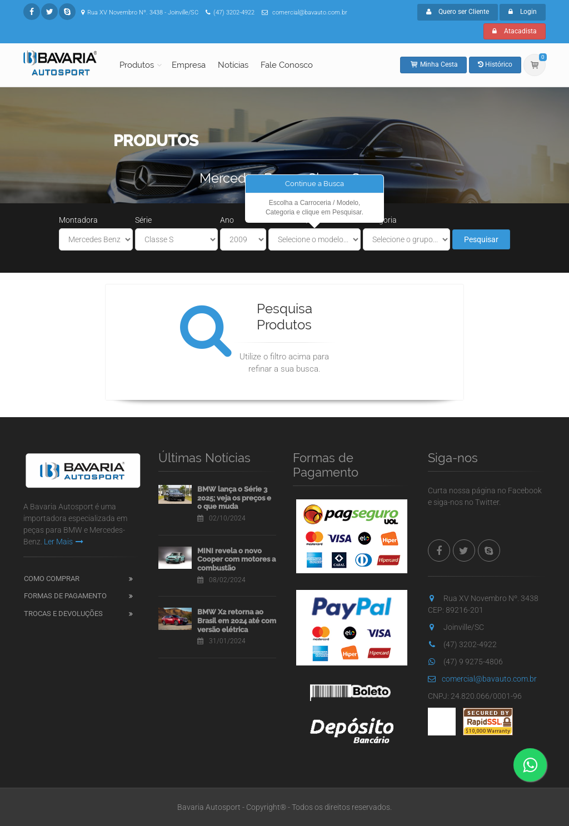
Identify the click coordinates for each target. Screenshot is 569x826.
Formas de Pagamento (65, 596)
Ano (227, 220)
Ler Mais (63, 541)
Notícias (233, 65)
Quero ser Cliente (457, 12)
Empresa (189, 65)
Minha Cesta (433, 64)
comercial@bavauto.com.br (482, 678)
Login (522, 12)
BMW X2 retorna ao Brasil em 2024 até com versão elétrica (236, 620)
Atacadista (514, 31)
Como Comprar (51, 578)
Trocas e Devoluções (63, 613)
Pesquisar (481, 239)
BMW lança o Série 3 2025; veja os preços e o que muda (234, 497)
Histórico (495, 64)
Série (143, 220)
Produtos (136, 65)
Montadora (78, 220)
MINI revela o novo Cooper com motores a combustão (236, 559)
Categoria (380, 220)
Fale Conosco (287, 65)
